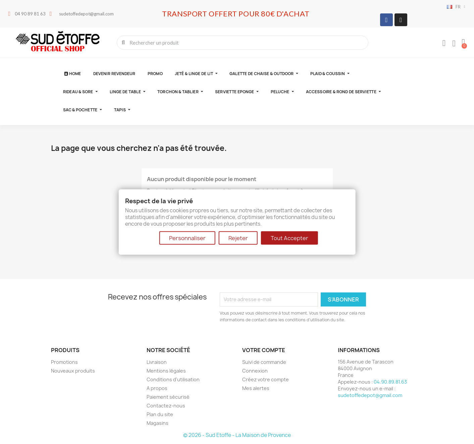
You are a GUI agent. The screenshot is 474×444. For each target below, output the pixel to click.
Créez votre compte (265, 379)
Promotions (64, 362)
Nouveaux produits (73, 371)
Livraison (157, 362)
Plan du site (160, 414)
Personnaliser (187, 237)
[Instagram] (400, 19)
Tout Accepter (289, 237)
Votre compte (263, 350)
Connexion (255, 371)
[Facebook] (386, 19)
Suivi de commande (264, 362)
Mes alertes (255, 388)
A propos (157, 388)
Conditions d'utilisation (173, 379)
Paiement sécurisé (168, 397)
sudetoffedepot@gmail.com (370, 395)
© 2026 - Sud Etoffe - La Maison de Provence (237, 435)
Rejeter (238, 237)
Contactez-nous (166, 405)
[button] (463, 42)
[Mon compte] (444, 43)
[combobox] (243, 42)
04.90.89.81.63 (390, 382)
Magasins (157, 423)
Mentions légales (166, 371)
